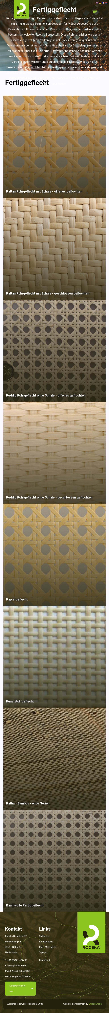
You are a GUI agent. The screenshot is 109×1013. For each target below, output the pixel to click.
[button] (21, 11)
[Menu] (95, 11)
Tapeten (43, 952)
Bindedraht (44, 960)
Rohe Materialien (47, 947)
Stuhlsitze (44, 936)
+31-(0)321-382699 (17, 960)
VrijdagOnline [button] (95, 1004)
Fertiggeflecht (46, 941)
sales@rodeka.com (16, 965)
